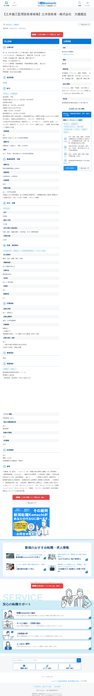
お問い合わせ (40, 690)
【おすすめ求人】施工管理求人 (69, 559)
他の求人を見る (68, 54)
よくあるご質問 (23, 644)
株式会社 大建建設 (12, 24)
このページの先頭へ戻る (47, 676)
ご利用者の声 (22, 634)
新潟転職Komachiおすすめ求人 (28, 557)
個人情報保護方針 (52, 690)
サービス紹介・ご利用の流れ (28, 623)
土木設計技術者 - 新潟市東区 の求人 (68, 681)
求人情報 (6, 5)
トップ (53, 681)
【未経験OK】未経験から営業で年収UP (72, 570)
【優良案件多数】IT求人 (25, 569)
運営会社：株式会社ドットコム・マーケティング (47, 693)
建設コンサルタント (70, 120)
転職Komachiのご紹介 (26, 613)
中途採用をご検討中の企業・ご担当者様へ (48, 686)
